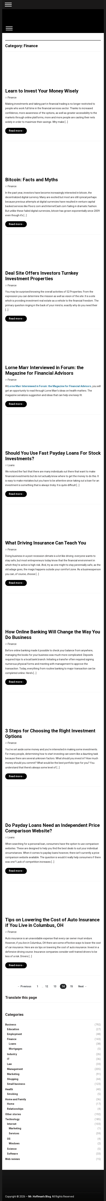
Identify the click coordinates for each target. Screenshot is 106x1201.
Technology (12, 1119)
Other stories (13, 1114)
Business (10, 1024)
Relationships (15, 1108)
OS (8, 1138)
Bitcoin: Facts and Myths (31, 179)
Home (10, 1103)
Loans (11, 465)
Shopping (12, 1079)
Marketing (13, 1074)
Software (12, 1153)
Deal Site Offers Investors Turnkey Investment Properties (41, 275)
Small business (16, 1083)
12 (46, 986)
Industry (12, 1054)
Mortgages (15, 1048)
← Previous (24, 986)
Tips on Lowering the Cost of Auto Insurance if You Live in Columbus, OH (52, 922)
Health (9, 1089)
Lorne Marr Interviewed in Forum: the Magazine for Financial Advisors (44, 370)
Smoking (12, 1094)
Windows (14, 1143)
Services (14, 1133)
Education (13, 1029)
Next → (82, 986)
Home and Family (15, 1099)
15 (71, 986)
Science (12, 1148)
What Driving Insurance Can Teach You (45, 543)
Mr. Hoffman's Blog (39, 1196)
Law (9, 1064)
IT (8, 1059)
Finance (12, 97)
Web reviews (12, 1159)
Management (15, 1069)
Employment (14, 1034)
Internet (11, 1123)
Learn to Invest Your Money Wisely (41, 91)
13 (54, 986)
